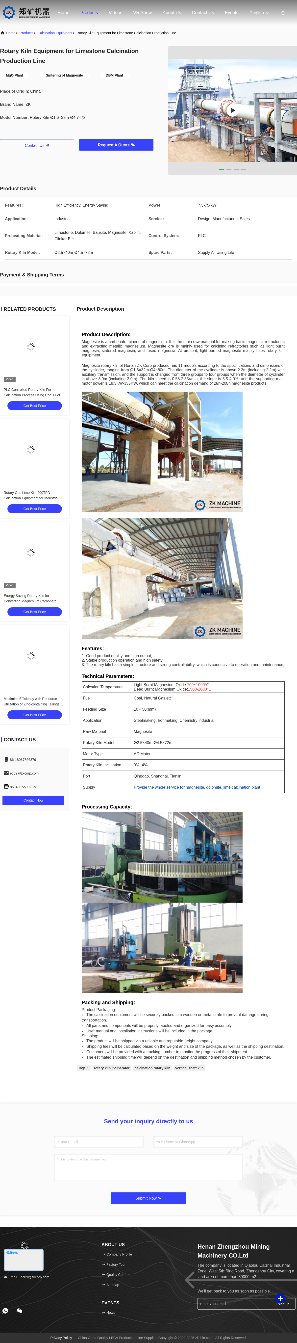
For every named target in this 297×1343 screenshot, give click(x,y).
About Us (172, 12)
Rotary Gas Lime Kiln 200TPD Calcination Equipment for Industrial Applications (31, 498)
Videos (116, 12)
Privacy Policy (61, 1338)
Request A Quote (116, 145)
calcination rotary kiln (153, 1068)
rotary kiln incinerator (112, 1068)
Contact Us (203, 12)
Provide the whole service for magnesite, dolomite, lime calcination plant (197, 787)
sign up (281, 1304)
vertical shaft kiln (189, 1068)
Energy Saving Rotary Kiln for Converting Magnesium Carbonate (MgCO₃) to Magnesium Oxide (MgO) (32, 601)
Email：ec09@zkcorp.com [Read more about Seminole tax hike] (26, 1277)
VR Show (142, 12)
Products (89, 12)
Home (64, 12)
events (231, 12)
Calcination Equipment (55, 33)
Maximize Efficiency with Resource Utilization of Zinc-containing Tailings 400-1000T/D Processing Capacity (31, 704)
